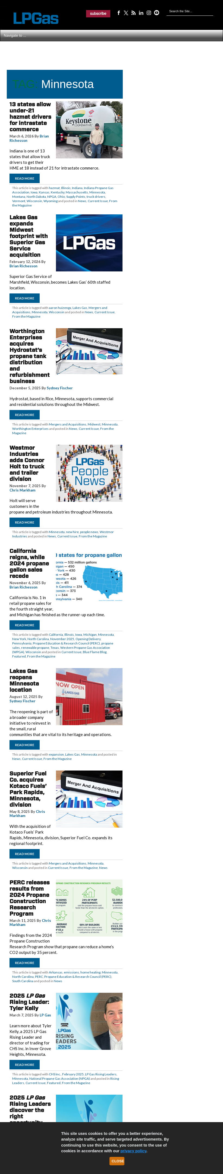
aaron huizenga (60, 308)
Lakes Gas (80, 308)
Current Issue (98, 201)
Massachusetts (77, 192)
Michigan (90, 635)
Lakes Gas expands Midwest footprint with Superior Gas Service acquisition (29, 236)
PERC (39, 977)
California (56, 635)
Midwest (94, 424)
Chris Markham (22, 490)
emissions (71, 972)
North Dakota (36, 197)
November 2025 (62, 639)
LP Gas (45, 1015)
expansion (56, 754)
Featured (19, 656)
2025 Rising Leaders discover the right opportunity (30, 1110)
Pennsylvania (22, 643)
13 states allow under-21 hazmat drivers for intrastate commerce (30, 117)
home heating (90, 972)
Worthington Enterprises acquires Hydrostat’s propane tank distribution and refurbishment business (30, 356)
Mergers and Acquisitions (67, 424)
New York (19, 639)
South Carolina (22, 981)
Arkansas (55, 972)
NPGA (51, 197)
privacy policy (133, 1151)
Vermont (18, 201)
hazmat (54, 188)
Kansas (44, 192)
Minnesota (97, 192)
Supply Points (75, 197)
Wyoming (50, 201)
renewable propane (35, 648)
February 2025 (73, 1074)
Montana (18, 197)
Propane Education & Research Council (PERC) (66, 643)
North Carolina (38, 639)
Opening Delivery (88, 639)
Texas (55, 648)
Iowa (34, 192)
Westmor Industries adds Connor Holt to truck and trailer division (27, 463)
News (82, 201)
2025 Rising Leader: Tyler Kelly (29, 1002)
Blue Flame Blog (94, 652)
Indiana (77, 188)
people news (89, 532)
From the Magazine (26, 316)
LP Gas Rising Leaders (101, 1074)
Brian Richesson (23, 266)
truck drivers (96, 197)
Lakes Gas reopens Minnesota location (24, 680)
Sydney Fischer (60, 388)
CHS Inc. (55, 1074)
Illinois (66, 188)
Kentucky (57, 192)
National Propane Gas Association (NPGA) (59, 1078)
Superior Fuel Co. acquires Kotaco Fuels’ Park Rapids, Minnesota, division (28, 789)
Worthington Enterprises (30, 429)
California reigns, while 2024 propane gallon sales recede (29, 563)
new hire (72, 532)
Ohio (61, 197)
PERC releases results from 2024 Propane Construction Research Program (30, 898)
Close (118, 1161)
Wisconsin (34, 201)
